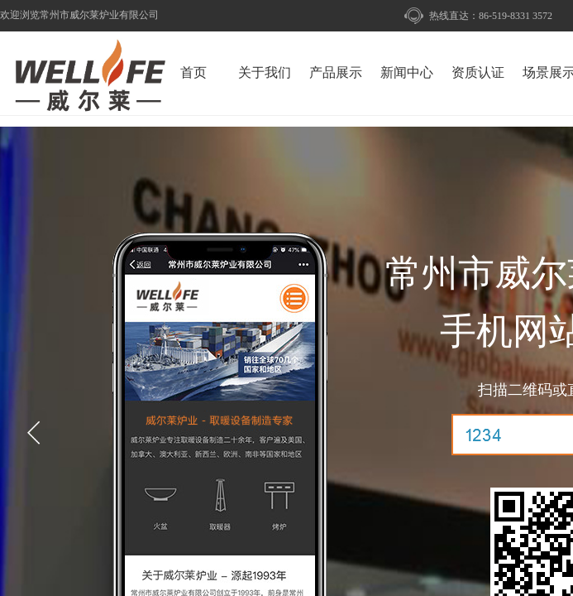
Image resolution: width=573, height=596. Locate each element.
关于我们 (264, 72)
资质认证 (477, 72)
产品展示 (335, 72)
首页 (193, 72)
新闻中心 (406, 72)
